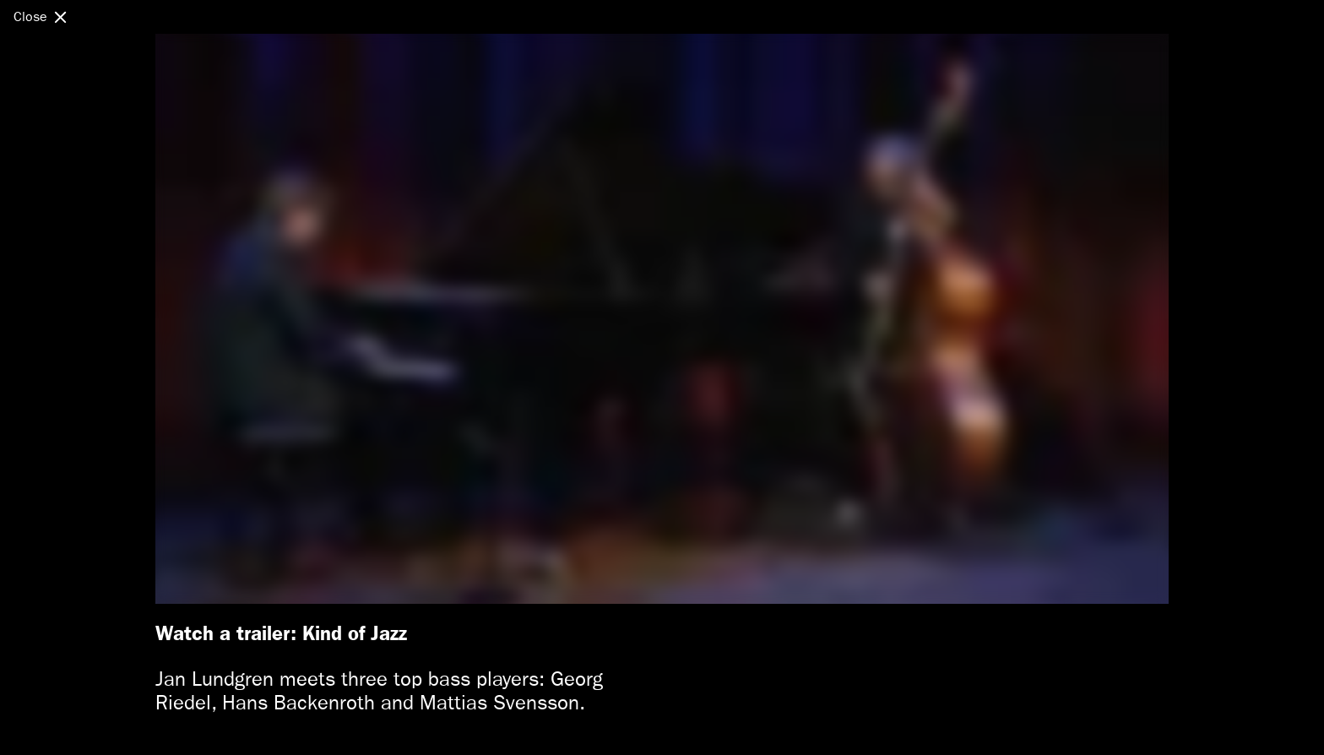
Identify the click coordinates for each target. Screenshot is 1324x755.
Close (30, 16)
